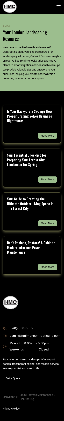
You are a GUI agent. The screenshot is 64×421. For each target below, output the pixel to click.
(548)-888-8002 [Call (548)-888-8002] (21, 328)
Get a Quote (13, 378)
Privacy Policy (11, 408)
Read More (47, 135)
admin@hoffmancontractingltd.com (35, 335)
